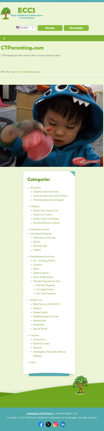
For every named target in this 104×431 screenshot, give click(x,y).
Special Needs (40, 328)
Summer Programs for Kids (46, 281)
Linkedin (62, 424)
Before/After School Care (46, 210)
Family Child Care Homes (46, 218)
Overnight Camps (45, 289)
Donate (50, 28)
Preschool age (40, 245)
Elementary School (39, 229)
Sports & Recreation (43, 277)
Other (33, 362)
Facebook (41, 424)
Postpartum (38, 324)
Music (36, 268)
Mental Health (40, 312)
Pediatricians (39, 320)
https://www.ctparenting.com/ (25, 71)
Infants (36, 241)
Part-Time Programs (46, 293)
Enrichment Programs (41, 233)
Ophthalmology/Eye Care (46, 316)
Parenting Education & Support (48, 200)
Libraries (37, 264)
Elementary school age (44, 237)
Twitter (48, 424)
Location (34, 335)
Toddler (37, 250)
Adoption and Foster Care (46, 191)
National (37, 347)
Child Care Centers (42, 214)
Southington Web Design (39, 413)
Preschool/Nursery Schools (46, 222)
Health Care (36, 300)
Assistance (35, 187)
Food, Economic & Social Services (50, 195)
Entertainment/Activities (42, 256)
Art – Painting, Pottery (44, 260)
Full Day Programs (45, 285)
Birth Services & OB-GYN (46, 304)
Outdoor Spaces (41, 273)
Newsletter (76, 28)
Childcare (35, 206)
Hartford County (41, 343)
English (22, 28)
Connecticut (39, 339)
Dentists (37, 308)
